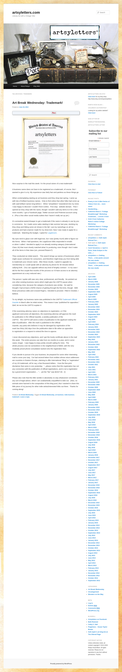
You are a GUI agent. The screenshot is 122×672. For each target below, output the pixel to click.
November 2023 (94, 332)
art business (59, 395)
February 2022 (93, 357)
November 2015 (94, 505)
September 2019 (94, 415)
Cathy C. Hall (93, 624)
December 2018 (93, 432)
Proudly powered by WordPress (61, 664)
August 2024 (92, 317)
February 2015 (93, 520)
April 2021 (92, 372)
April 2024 (92, 322)
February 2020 (93, 402)
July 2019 (91, 417)
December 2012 (93, 573)
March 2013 (92, 565)
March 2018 (92, 452)
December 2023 (93, 329)
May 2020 (91, 395)
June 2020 (92, 392)
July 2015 (91, 513)
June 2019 (92, 420)
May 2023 (91, 339)
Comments (94, 608)
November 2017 (94, 460)
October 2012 (93, 578)
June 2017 (92, 472)
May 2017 (91, 475)
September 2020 (94, 390)
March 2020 (92, 400)
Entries (92, 606)
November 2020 (94, 385)
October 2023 (93, 334)
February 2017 (93, 480)
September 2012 (94, 580)
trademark (15, 397)
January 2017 (93, 482)
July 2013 (91, 555)
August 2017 (92, 467)
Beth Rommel (93, 622)
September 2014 (94, 533)
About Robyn (25, 86)
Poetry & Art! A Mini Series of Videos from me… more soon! (99, 204)
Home (15, 86)
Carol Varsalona (94, 248)
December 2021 (93, 359)
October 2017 (93, 462)
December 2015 (93, 503)
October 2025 (93, 289)
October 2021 (93, 364)
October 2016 (93, 490)
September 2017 (94, 465)
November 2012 (94, 575)
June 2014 (92, 538)
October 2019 (93, 412)
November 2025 (94, 287)
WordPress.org (93, 610)
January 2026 (93, 282)
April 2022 (92, 354)
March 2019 (92, 427)
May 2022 (91, 352)
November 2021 (94, 362)
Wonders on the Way (95, 594)
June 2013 (92, 558)
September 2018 (94, 440)
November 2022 (94, 344)
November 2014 (94, 528)
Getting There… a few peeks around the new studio (98, 258)
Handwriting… (93, 209)
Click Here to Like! (94, 184)
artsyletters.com (26, 12)
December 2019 (93, 407)
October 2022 (93, 347)
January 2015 (93, 523)
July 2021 (91, 367)
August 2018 (92, 442)
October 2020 (93, 387)
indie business (69, 395)
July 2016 (91, 498)
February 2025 (93, 302)
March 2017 (92, 477)
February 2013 (93, 568)
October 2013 (93, 548)
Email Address (95, 141)
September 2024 (94, 314)
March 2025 (92, 299)
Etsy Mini (36, 86)
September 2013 (94, 550)
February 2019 (93, 430)
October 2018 (93, 437)
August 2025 (92, 294)
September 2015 (94, 510)
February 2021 (93, 377)
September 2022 (94, 349)
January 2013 (93, 570)
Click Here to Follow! (95, 193)
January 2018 (93, 455)
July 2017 (91, 470)
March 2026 (92, 279)
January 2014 (93, 540)
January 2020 (93, 405)
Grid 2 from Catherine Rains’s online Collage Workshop (96, 221)
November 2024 (94, 309)
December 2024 (93, 307)
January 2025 (93, 304)
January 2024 (93, 327)
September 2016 (94, 493)
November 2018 (94, 435)
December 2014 (93, 525)
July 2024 (91, 319)
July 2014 (91, 535)
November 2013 (94, 545)
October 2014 (93, 530)
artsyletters (92, 238)
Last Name (93, 157)
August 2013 (92, 553)
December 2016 (93, 485)
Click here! (91, 96)
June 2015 (92, 515)
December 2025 (93, 284)
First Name (93, 149)
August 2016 (92, 495)
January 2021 (93, 380)
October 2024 (93, 312)
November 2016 (94, 488)
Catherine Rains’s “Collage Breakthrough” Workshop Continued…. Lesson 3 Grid (98, 214)
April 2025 (92, 297)
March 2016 (92, 500)
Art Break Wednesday (26, 395)
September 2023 (94, 337)
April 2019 (92, 425)
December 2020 (93, 382)
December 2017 (93, 457)
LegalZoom (52, 233)
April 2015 (92, 518)
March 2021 (92, 375)
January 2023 (93, 342)
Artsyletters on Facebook (97, 619)
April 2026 (92, 277)
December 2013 (93, 543)
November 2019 (94, 410)
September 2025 (94, 292)
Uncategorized (93, 592)
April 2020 (92, 397)
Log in (90, 603)
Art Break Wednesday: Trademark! (37, 102)
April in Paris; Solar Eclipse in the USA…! (98, 250)
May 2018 (91, 447)
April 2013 (92, 563)
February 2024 (93, 324)
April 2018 (92, 450)
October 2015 (93, 508)
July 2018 (91, 445)
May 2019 (91, 422)
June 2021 (92, 370)
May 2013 (91, 560)
